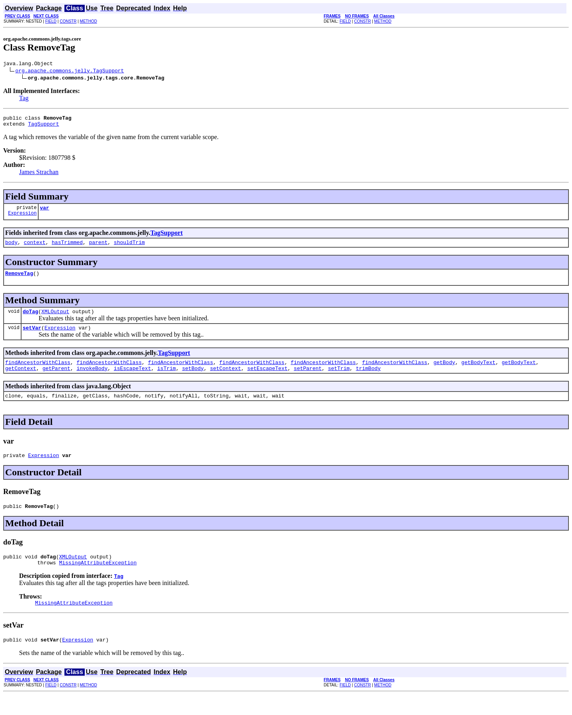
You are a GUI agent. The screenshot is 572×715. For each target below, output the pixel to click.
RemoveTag (19, 280)
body (11, 248)
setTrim (339, 380)
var (44, 212)
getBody (444, 372)
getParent (56, 380)
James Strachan (38, 175)
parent (98, 248)
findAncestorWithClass (37, 372)
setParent (308, 380)
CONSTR (68, 21)
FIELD (50, 21)
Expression (22, 218)
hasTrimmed (67, 248)
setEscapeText (267, 380)
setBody (193, 380)
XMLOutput (55, 319)
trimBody (368, 380)
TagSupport (43, 127)
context (35, 248)
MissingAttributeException (97, 580)
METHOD (88, 21)
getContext (20, 380)
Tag (24, 99)
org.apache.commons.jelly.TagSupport (70, 71)
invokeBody (91, 380)
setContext (225, 380)
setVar (32, 337)
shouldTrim (129, 248)
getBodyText (478, 372)
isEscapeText (132, 380)
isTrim (166, 380)
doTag (30, 319)
